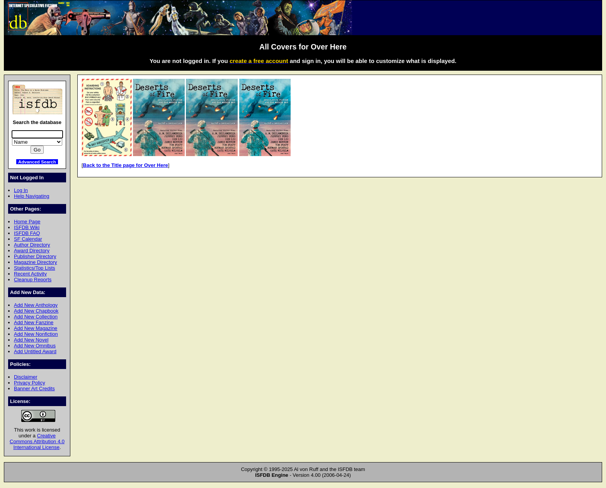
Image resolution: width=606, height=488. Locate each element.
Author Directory (32, 245)
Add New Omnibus (35, 346)
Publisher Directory (35, 256)
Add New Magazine (35, 328)
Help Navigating (31, 196)
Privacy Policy (29, 383)
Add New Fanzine (33, 322)
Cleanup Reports (32, 279)
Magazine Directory (35, 262)
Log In (21, 190)
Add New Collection (36, 317)
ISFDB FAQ (27, 233)
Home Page (27, 221)
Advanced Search (37, 161)
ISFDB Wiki (26, 227)
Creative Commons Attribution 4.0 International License (37, 441)
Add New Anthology (36, 305)
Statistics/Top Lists (34, 268)
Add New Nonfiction (36, 334)
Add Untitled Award (35, 351)
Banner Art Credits (34, 388)
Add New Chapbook (36, 311)
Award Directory (31, 250)
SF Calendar (28, 239)
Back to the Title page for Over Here (125, 165)
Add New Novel (31, 340)
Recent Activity (30, 274)
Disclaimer (25, 377)
